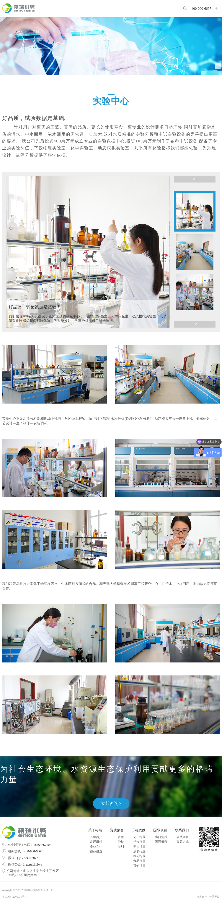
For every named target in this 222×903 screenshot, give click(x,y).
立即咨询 (111, 803)
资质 (121, 837)
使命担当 (96, 851)
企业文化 (96, 846)
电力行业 (139, 846)
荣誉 (121, 841)
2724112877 (30, 858)
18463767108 (42, 844)
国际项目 (161, 841)
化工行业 (139, 837)
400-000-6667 (33, 851)
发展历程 (96, 841)
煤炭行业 (139, 851)
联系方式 (183, 841)
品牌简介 (96, 837)
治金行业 (139, 841)
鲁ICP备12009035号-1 (14, 896)
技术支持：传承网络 (208, 896)
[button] (194, 179)
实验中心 (191, 65)
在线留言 (183, 837)
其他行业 (139, 865)
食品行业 (139, 861)
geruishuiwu (34, 864)
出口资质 (161, 837)
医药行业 (139, 856)
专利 (121, 846)
